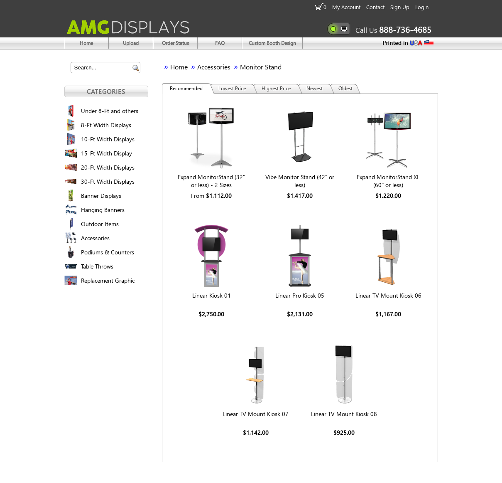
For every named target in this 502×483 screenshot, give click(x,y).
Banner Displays (101, 196)
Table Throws (97, 266)
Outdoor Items (100, 224)
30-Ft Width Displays (108, 181)
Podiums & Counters (107, 252)
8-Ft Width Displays (106, 125)
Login (422, 6)
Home (179, 66)
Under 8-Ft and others (109, 111)
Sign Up (399, 6)
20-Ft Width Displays (108, 167)
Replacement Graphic (108, 280)
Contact (375, 6)
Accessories (95, 238)
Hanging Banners (103, 210)
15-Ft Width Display (106, 153)
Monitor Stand (261, 66)
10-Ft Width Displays (108, 139)
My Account (346, 6)
